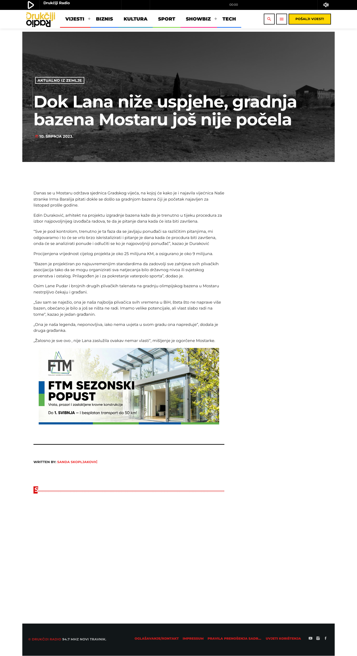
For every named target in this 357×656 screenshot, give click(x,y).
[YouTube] (311, 638)
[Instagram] (318, 638)
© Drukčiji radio (44, 640)
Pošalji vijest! (310, 19)
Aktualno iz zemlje (60, 80)
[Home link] (40, 19)
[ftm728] (129, 423)
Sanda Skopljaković (77, 462)
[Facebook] (325, 638)
